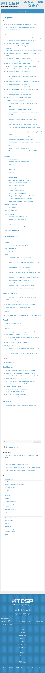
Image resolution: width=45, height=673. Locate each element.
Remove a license (13, 159)
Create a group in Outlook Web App (18, 219)
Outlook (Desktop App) (10, 210)
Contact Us (22, 647)
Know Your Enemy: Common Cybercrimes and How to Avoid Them (23, 337)
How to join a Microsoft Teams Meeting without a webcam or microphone (20, 461)
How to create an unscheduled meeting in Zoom (18, 97)
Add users (11, 172)
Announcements (8, 21)
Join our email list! (12, 447)
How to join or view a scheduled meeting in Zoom (18, 94)
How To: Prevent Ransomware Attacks (16, 339)
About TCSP (22, 644)
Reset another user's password (16, 185)
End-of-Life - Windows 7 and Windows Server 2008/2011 (20, 27)
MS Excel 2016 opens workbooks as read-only (18, 307)
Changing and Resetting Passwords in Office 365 (21, 196)
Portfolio (6, 320)
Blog (22, 641)
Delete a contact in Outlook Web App (18, 227)
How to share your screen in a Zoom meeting (17, 71)
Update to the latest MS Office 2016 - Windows (20, 148)
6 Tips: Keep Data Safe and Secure (15, 391)
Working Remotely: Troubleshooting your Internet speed (23, 103)
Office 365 (7, 156)
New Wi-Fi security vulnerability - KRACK (16, 383)
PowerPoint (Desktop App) (11, 230)
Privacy (22, 656)
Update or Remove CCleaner (13, 386)
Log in (22, 653)
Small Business (8, 367)
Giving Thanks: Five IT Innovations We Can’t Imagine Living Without (23, 315)
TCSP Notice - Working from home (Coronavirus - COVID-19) (21, 24)
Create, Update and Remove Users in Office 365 (21, 201)
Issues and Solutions (10, 293)
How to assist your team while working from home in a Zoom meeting (23, 81)
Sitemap (22, 659)
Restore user (12, 164)
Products (22, 635)
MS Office (7, 145)
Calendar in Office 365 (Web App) (17, 193)
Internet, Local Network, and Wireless (14, 100)
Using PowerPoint (13, 233)
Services (22, 632)
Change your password (14, 188)
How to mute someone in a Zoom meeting (17, 74)
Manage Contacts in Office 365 (16, 190)
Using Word (12, 251)
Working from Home (9, 346)
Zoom (6, 254)
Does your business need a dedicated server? (18, 389)
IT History (6, 312)
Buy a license (12, 175)
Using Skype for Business (15, 239)
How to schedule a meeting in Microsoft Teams (18, 63)
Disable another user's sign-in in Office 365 (19, 182)
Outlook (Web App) (9, 214)
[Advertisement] (22, 424)
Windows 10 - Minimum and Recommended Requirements (21, 405)
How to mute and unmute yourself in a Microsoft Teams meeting (22, 61)
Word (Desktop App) (10, 248)
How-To (5, 34)
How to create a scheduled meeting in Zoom (17, 92)
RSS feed (22, 662)
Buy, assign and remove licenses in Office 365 (20, 198)
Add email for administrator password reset (19, 180)
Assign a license (13, 177)
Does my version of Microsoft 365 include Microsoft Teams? (21, 66)
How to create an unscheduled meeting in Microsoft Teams (21, 40)
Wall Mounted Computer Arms (13, 323)
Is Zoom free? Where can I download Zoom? (17, 68)
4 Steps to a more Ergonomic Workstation (16, 394)
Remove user (12, 167)
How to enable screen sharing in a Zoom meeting (18, 86)
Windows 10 (7, 401)
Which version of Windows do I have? (18, 245)
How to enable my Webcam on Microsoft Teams (18, 58)
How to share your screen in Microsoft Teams (17, 43)
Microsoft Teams (9, 107)
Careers (22, 638)
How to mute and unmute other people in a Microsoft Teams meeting (23, 38)
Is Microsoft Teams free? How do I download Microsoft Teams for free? (24, 50)
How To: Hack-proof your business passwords (18, 342)
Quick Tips (6, 328)
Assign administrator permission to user (19, 161)
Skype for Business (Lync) (11, 236)
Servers (5, 359)
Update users (12, 169)
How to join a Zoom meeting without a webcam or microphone (22, 89)
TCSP (10, 4)
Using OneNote (12, 207)
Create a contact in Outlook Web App (18, 216)
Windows (7, 242)
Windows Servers (10, 362)
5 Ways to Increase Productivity (14, 397)
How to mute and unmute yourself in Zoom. (17, 84)
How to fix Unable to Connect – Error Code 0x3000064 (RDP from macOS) (21, 456)
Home (22, 629)
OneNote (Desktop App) (10, 204)
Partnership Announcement (13, 29)
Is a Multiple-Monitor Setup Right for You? (16, 378)
